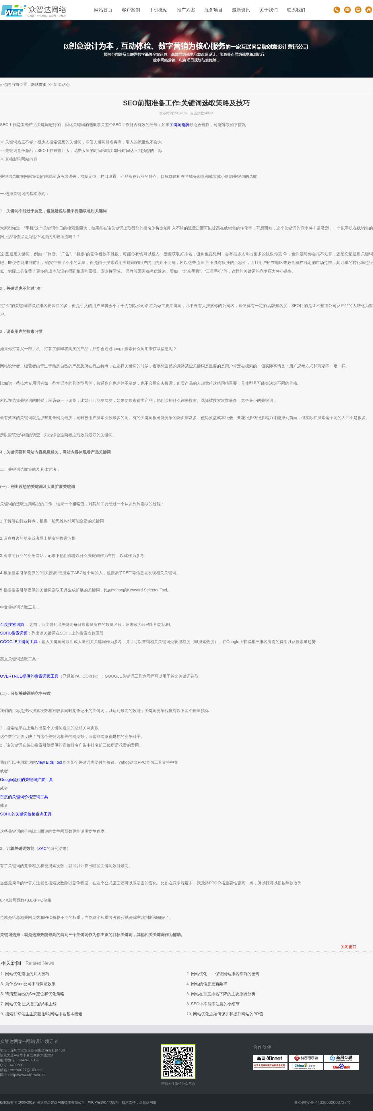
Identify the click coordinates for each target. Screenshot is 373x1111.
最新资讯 (241, 9)
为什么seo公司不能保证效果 (30, 983)
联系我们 (296, 9)
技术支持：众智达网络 (139, 1102)
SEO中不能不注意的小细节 (215, 1004)
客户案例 (131, 9)
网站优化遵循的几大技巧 (27, 973)
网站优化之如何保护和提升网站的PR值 (228, 1014)
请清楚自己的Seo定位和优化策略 (35, 994)
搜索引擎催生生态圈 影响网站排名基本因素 (44, 1014)
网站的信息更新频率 (209, 983)
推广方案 (186, 9)
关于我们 (268, 9)
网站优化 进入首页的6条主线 (31, 1004)
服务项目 (213, 9)
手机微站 (158, 9)
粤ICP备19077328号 (103, 1102)
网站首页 (103, 9)
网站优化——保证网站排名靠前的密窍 (225, 973)
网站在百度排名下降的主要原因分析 (223, 994)
